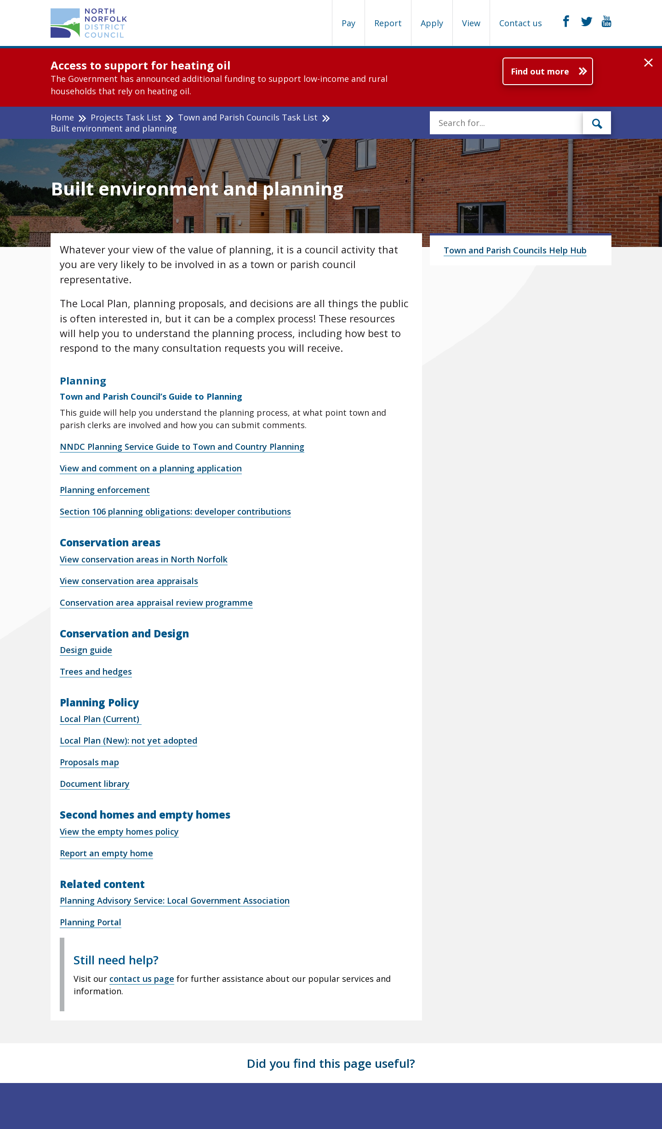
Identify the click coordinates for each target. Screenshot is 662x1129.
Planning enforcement (105, 489)
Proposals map (89, 762)
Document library (95, 783)
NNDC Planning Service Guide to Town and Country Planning (182, 446)
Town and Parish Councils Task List (248, 117)
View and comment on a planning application (151, 468)
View (471, 23)
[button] (648, 63)
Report (388, 23)
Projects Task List (126, 117)
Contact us (520, 23)
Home (62, 117)
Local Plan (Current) (101, 718)
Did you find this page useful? (331, 1063)
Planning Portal (90, 922)
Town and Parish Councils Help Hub (515, 250)
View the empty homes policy (119, 831)
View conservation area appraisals (129, 580)
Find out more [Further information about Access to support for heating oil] (540, 71)
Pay (348, 23)
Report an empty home (106, 853)
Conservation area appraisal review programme (156, 602)
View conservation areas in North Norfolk (144, 559)
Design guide (86, 649)
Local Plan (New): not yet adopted (128, 740)
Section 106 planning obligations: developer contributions (175, 511)
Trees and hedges (96, 671)
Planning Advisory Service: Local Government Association (175, 900)
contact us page (141, 978)
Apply (432, 23)
